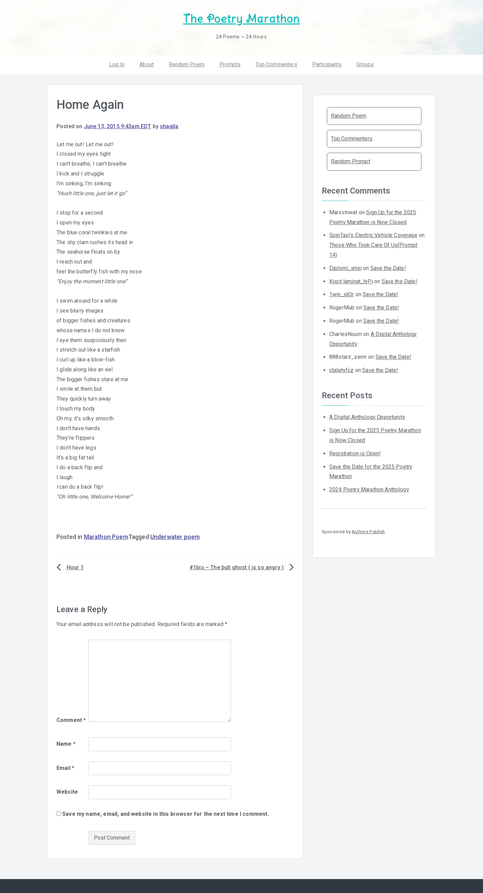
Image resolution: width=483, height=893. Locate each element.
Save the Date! (388, 268)
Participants (327, 64)
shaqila (169, 126)
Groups (365, 64)
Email (65, 768)
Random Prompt (350, 161)
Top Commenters (276, 64)
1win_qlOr (341, 294)
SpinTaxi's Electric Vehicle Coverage (373, 235)
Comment (71, 720)
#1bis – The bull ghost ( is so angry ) (236, 567)
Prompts (229, 64)
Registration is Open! (355, 453)
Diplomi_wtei (345, 268)
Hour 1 (75, 567)
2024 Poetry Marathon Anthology (369, 489)
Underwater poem (175, 537)
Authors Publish (368, 531)
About (146, 64)
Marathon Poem (106, 537)
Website (67, 792)
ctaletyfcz (341, 370)
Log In (116, 64)
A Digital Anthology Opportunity (367, 417)
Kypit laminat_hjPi (351, 281)
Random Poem (186, 64)
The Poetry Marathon (241, 19)
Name (66, 744)
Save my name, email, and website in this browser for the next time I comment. (165, 814)
